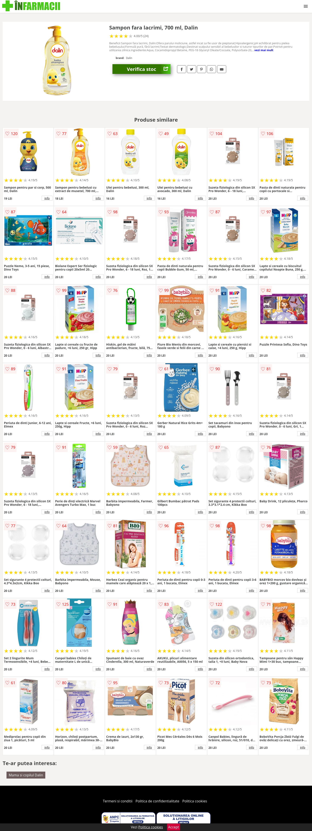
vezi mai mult (263, 50)
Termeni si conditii (118, 801)
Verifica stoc (149, 69)
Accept (173, 827)
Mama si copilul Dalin (26, 775)
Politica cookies (194, 801)
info (47, 198)
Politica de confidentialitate (157, 801)
